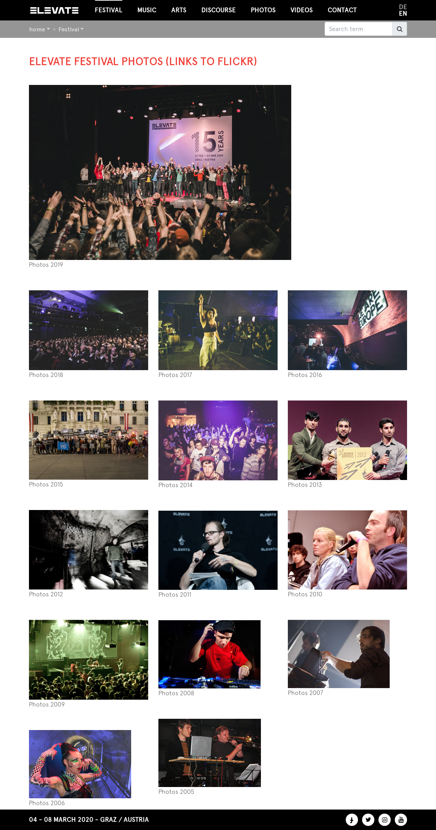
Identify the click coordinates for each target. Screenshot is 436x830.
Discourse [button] (218, 10)
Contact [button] (342, 10)
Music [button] (146, 10)
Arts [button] (178, 10)
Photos (263, 10)
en (403, 13)
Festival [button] (108, 7)
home (37, 29)
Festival (68, 29)
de (403, 7)
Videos (302, 10)
